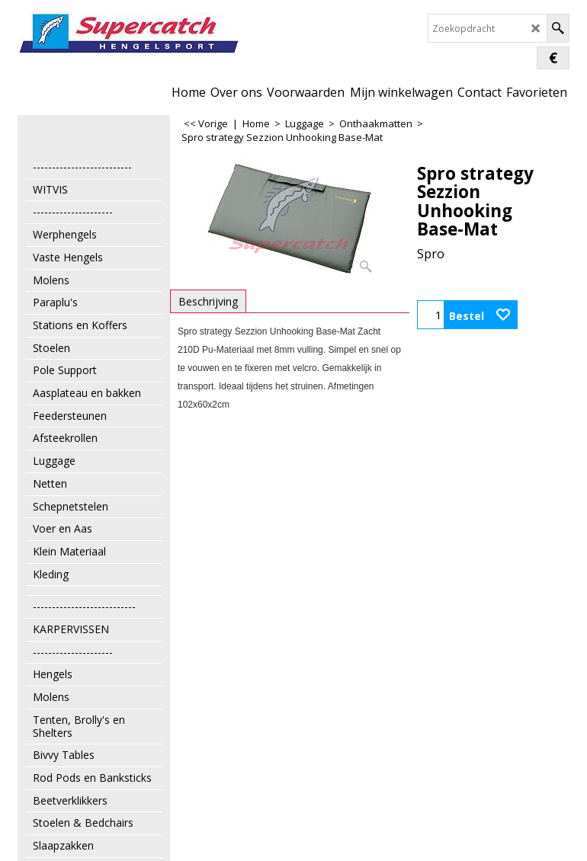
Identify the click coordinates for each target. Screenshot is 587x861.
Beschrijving (208, 301)
